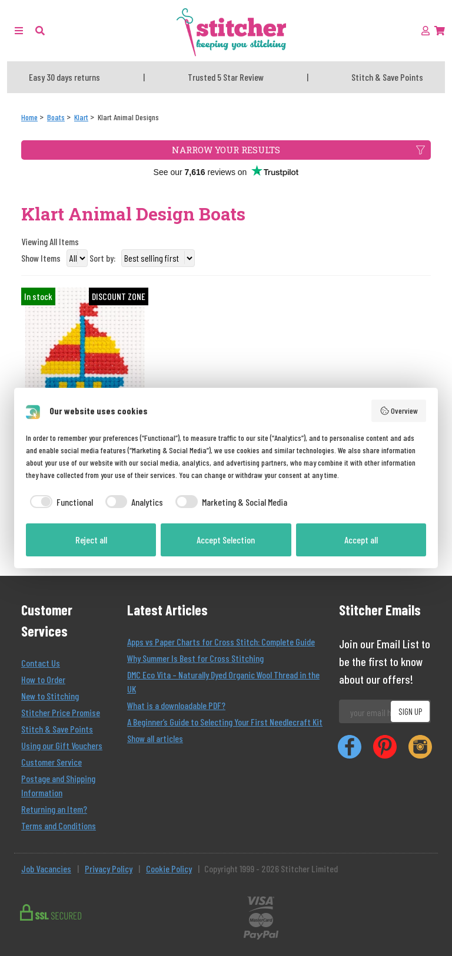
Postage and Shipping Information (58, 785)
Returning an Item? (54, 809)
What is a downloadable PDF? (176, 705)
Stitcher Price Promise (60, 712)
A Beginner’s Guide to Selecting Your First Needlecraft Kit (225, 721)
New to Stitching (50, 695)
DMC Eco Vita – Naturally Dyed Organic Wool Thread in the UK (223, 681)
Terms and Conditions (58, 825)
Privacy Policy (108, 868)
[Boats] (56, 117)
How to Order (43, 679)
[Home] (29, 117)
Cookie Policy (169, 868)
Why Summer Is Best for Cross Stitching (195, 658)
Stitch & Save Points (57, 728)
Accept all (361, 539)
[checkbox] (59, 502)
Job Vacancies (46, 868)
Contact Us (40, 662)
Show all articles (155, 738)
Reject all (91, 539)
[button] (40, 30)
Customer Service (51, 761)
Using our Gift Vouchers (61, 745)
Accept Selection (226, 539)
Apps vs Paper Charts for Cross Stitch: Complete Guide (221, 641)
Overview (399, 411)
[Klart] (81, 117)
